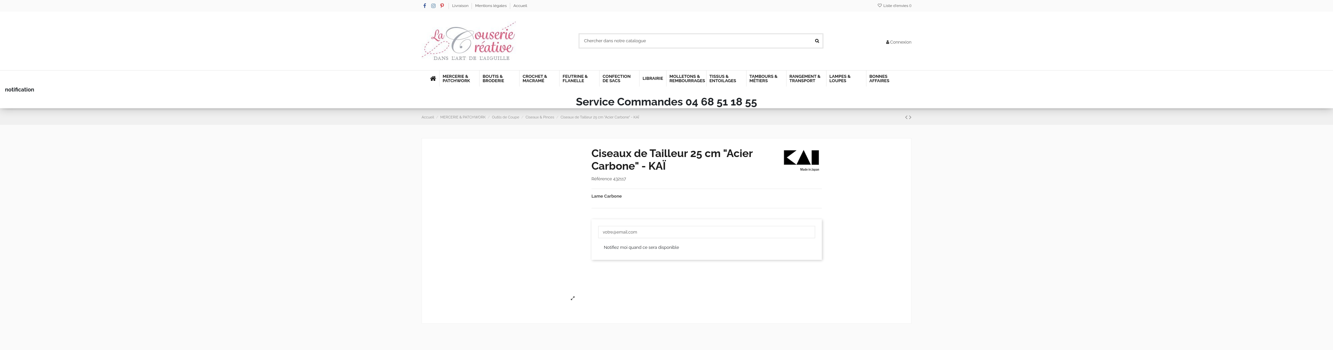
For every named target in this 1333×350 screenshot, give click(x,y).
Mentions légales (491, 5)
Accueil (520, 5)
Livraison (461, 5)
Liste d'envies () (894, 5)
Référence (602, 178)
